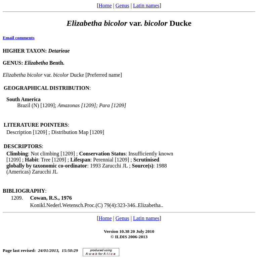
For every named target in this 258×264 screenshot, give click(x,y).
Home (105, 5)
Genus (122, 5)
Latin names (146, 5)
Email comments (19, 37)
